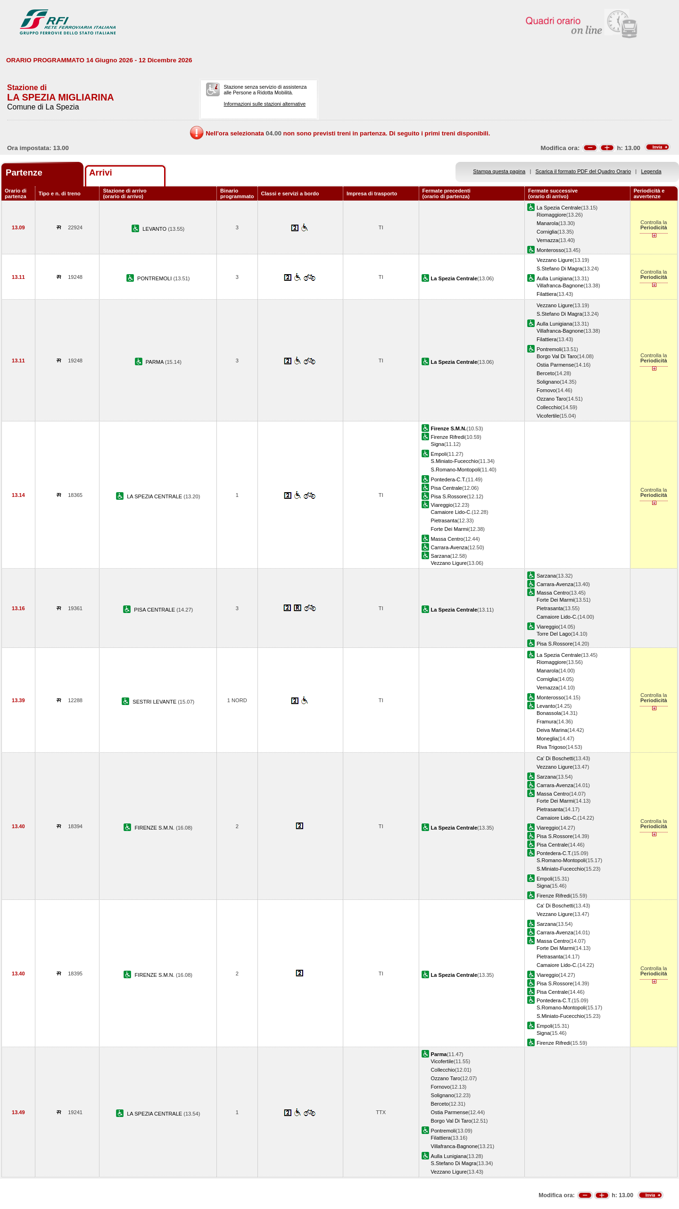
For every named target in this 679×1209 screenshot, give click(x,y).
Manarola (547, 223)
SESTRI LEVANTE (155, 702)
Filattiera (546, 294)
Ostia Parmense (555, 365)
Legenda (651, 171)
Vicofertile (548, 416)
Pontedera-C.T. (448, 479)
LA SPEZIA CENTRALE (155, 496)
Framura (546, 721)
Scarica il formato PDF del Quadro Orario (583, 171)
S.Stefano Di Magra (559, 268)
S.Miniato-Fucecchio (454, 461)
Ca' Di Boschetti (555, 758)
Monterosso (550, 250)
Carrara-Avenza (449, 547)
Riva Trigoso (551, 747)
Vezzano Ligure (554, 260)
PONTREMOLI (155, 278)
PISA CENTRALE (155, 610)
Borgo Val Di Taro (557, 356)
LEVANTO (155, 229)
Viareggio (442, 505)
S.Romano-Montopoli (455, 469)
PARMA (155, 362)
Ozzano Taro (551, 399)
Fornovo (546, 390)
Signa (437, 444)
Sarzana (440, 556)
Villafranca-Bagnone (560, 285)
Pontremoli (549, 349)
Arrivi (100, 172)
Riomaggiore (551, 215)
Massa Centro (447, 539)
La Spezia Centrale (559, 207)
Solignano (548, 382)
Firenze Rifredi (448, 437)
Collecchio (549, 407)
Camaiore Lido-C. (451, 512)
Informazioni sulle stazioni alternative (265, 104)
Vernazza (547, 240)
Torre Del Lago (554, 634)
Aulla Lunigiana (554, 278)
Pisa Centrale (447, 488)
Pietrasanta (444, 520)
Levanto (546, 706)
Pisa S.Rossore (449, 496)
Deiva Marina (552, 730)
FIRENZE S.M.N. (155, 828)
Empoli (439, 454)
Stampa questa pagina (499, 171)
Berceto (546, 373)
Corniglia (547, 232)
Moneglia (547, 738)
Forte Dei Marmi (449, 529)
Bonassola (549, 713)
